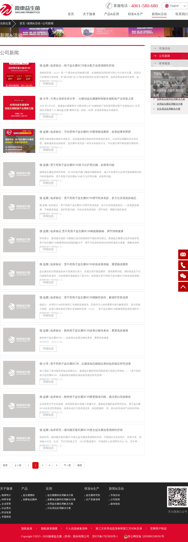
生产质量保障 (92, 499)
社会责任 (5, 508)
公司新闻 (47, 23)
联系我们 (181, 14)
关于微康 (89, 14)
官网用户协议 (158, 528)
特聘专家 (5, 499)
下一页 (67, 465)
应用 (49, 488)
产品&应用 (111, 14)
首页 (71, 14)
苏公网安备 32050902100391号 (144, 536)
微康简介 (5, 495)
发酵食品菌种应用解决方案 (171, 99)
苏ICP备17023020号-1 (105, 536)
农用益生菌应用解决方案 (170, 104)
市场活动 (162, 48)
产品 (24, 488)
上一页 (17, 465)
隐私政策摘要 (49, 528)
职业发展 (5, 512)
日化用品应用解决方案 (168, 108)
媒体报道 (114, 503)
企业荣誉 (5, 503)
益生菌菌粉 (28, 495)
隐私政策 (26, 528)
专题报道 (5, 516)
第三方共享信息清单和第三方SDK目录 (119, 528)
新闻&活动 (159, 14)
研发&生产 (135, 14)
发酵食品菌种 (29, 499)
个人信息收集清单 (77, 528)
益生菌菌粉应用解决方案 (59, 495)
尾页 (79, 465)
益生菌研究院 (92, 495)
